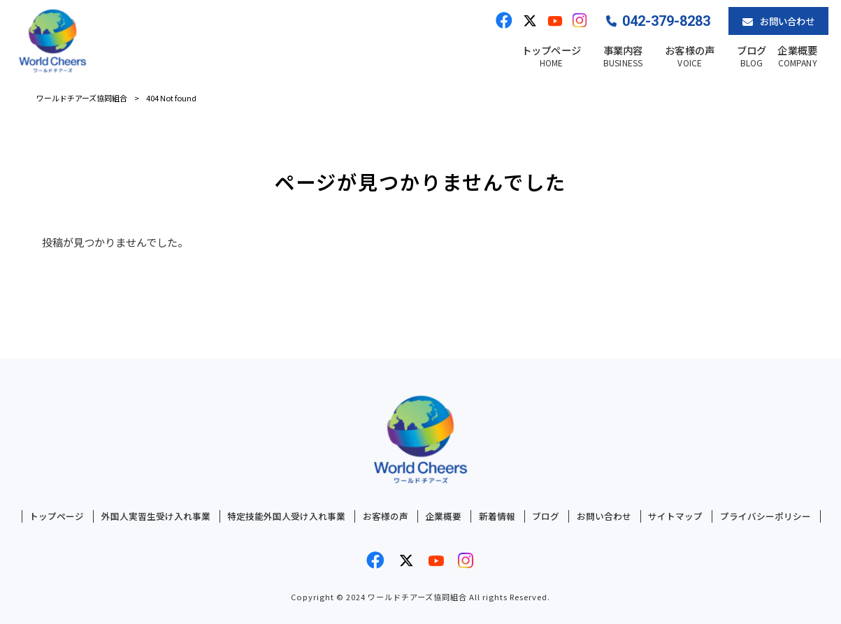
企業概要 (443, 516)
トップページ (56, 516)
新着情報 (497, 516)
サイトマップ (675, 516)
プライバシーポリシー (765, 516)
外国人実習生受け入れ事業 (155, 516)
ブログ (545, 516)
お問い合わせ (604, 516)
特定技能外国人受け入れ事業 (286, 516)
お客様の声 (385, 516)
